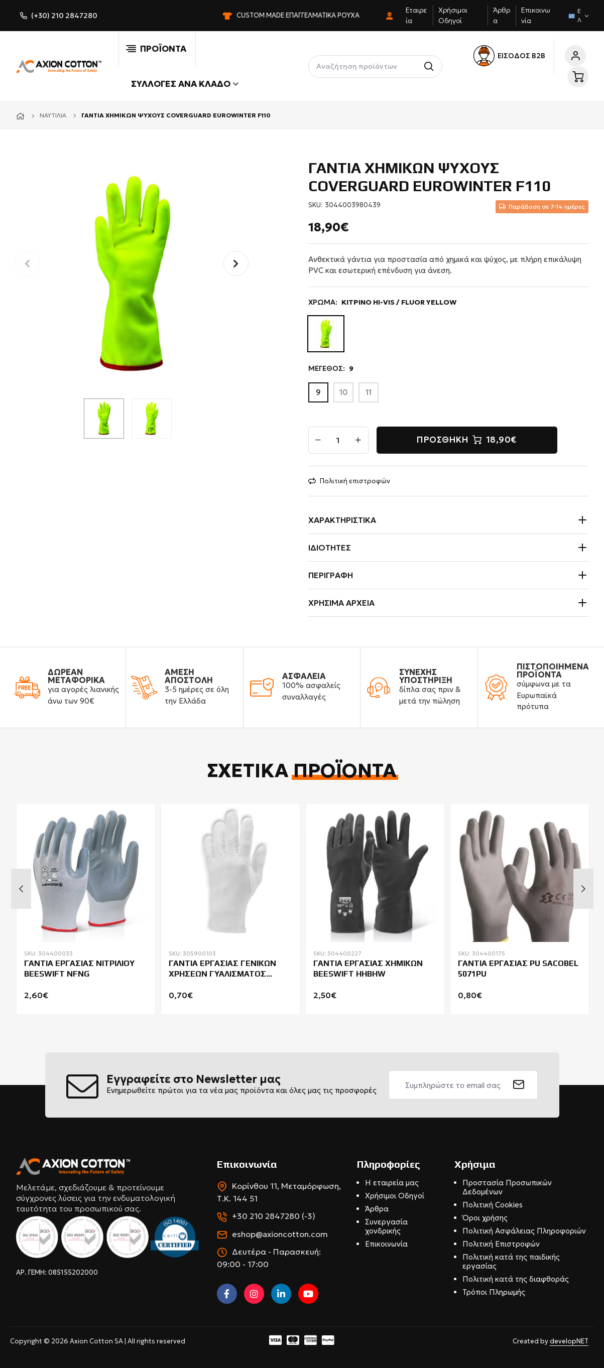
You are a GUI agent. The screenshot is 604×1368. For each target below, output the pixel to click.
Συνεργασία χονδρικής (386, 1226)
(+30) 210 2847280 (64, 15)
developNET (569, 1341)
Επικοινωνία (386, 1244)
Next (583, 889)
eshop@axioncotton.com (280, 1234)
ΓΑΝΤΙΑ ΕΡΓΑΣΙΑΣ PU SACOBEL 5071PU (518, 969)
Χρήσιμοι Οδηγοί (394, 1195)
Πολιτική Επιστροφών (501, 1244)
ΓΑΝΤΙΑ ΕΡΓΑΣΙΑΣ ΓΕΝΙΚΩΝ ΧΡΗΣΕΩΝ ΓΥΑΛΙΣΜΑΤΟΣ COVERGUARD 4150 (222, 969)
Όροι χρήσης (485, 1217)
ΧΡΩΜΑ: (382, 302)
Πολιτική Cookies (492, 1204)
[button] (236, 263)
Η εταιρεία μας (392, 1182)
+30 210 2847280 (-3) (273, 1216)
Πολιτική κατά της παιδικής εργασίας (511, 1261)
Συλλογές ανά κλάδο (184, 83)
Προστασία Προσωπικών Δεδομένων (507, 1187)
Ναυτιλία (53, 115)
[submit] (519, 1085)
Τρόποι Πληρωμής (493, 1292)
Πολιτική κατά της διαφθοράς (515, 1279)
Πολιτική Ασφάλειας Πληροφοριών (524, 1231)
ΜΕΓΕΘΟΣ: (330, 368)
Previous (21, 889)
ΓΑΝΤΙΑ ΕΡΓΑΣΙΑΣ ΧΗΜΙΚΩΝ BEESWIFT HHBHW (368, 969)
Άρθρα (377, 1208)
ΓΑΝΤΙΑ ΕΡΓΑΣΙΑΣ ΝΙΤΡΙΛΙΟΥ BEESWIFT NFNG (79, 969)
